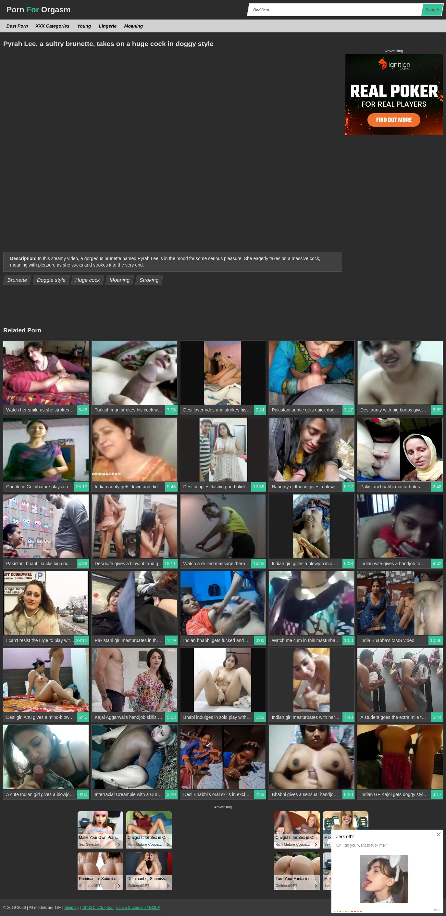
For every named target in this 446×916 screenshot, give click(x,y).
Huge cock (88, 280)
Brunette (17, 280)
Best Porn (17, 26)
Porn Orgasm (38, 9)
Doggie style (51, 280)
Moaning (133, 26)
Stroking (149, 280)
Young (84, 26)
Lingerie (107, 26)
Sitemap (71, 907)
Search (432, 9)
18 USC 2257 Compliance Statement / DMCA (121, 907)
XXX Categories (52, 26)
